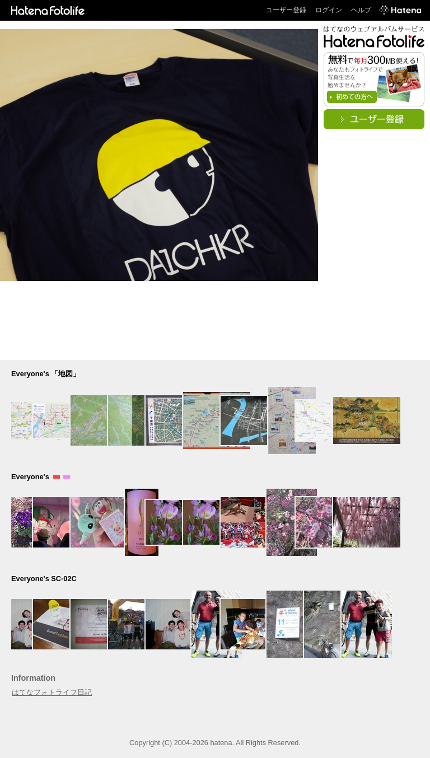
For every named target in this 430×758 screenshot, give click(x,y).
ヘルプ (361, 10)
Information (33, 677)
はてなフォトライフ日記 (52, 692)
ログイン (328, 10)
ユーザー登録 (286, 10)
